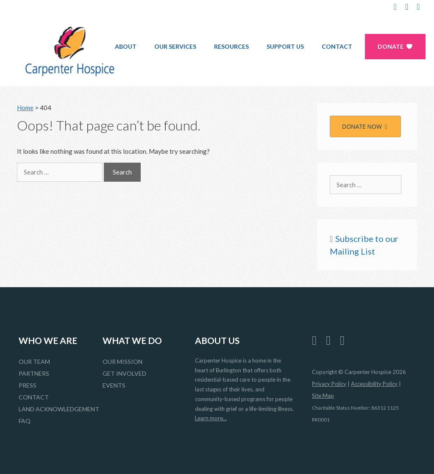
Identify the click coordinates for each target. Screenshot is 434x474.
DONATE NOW (365, 126)
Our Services (175, 46)
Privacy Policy (329, 383)
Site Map (323, 395)
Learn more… (211, 418)
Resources (231, 46)
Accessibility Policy (374, 383)
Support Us (285, 46)
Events (114, 385)
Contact (337, 46)
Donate (390, 46)
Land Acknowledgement (59, 409)
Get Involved (124, 373)
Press (27, 385)
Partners (34, 373)
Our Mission (122, 361)
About (125, 46)
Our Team (34, 361)
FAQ (25, 420)
